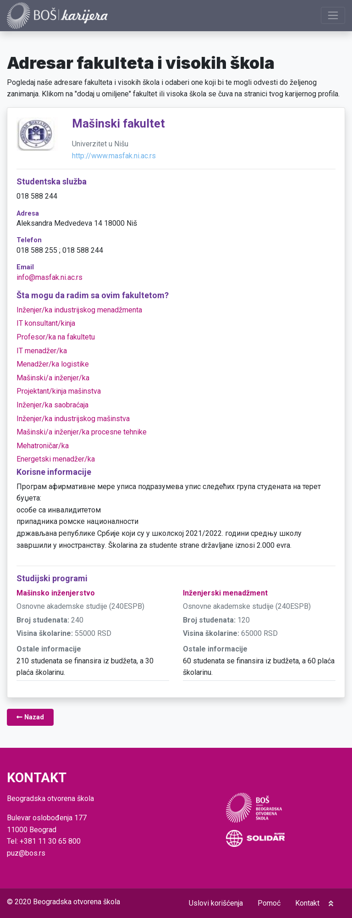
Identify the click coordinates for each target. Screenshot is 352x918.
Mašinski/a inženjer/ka (52, 377)
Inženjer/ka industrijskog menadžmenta (79, 310)
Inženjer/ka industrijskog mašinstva (73, 418)
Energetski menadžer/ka (55, 459)
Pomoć (269, 903)
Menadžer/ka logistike (52, 364)
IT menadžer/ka (41, 350)
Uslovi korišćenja (216, 903)
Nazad (30, 717)
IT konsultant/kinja (45, 323)
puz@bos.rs (26, 853)
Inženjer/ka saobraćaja (52, 405)
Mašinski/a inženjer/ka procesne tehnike (81, 432)
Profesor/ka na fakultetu (55, 337)
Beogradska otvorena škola (76, 901)
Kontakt (307, 903)
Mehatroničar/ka (42, 445)
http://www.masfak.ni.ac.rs (114, 155)
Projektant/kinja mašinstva (58, 391)
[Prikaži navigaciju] (333, 15)
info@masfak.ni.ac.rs (49, 277)
